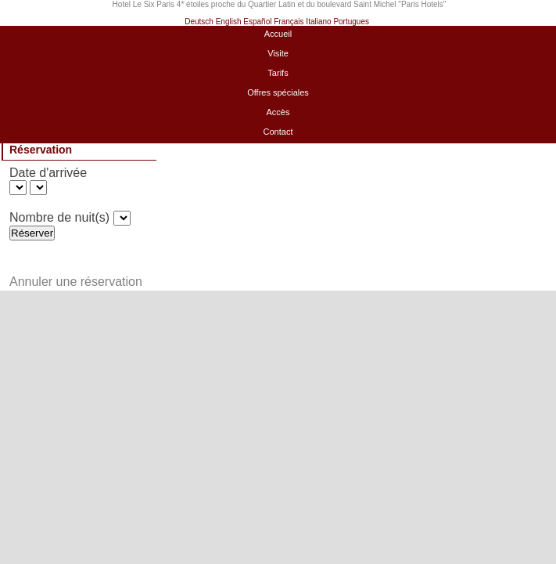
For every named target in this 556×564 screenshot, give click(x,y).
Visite (278, 53)
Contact (278, 131)
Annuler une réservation (75, 281)
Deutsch (199, 21)
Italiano (318, 21)
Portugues (351, 21)
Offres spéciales (278, 92)
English (229, 21)
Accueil (278, 33)
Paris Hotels (422, 4)
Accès (278, 112)
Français (288, 21)
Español (257, 21)
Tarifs (277, 73)
